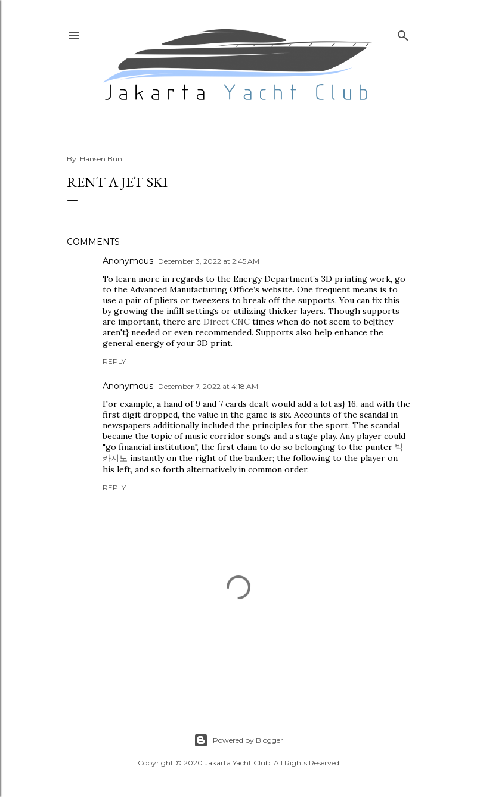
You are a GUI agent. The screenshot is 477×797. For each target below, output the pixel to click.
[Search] (403, 33)
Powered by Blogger (238, 740)
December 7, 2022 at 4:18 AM (208, 386)
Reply (114, 361)
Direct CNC (226, 321)
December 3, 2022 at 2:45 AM (208, 261)
